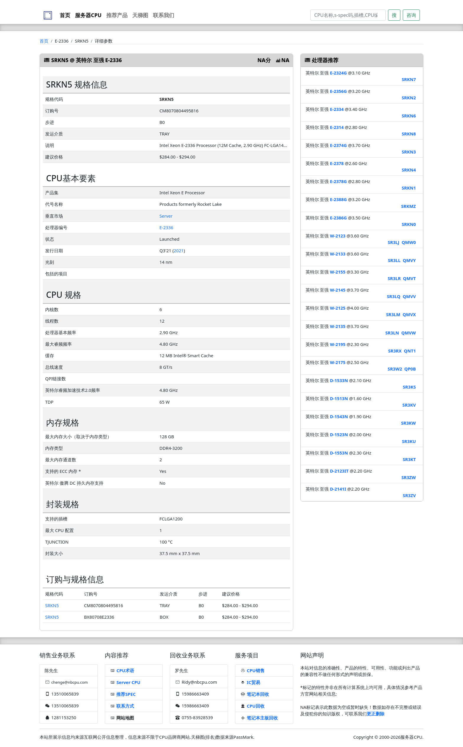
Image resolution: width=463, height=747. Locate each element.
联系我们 (163, 15)
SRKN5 (52, 605)
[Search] (348, 15)
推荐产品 (117, 15)
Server (165, 216)
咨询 (411, 15)
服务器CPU (88, 15)
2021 (179, 250)
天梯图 (140, 15)
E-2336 (166, 227)
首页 (65, 15)
